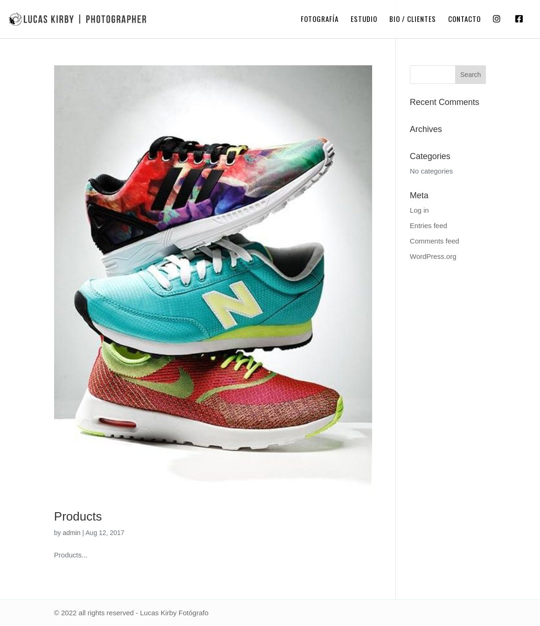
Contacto (464, 19)
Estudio (364, 19)
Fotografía (320, 19)
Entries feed (428, 226)
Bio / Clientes (412, 19)
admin (71, 532)
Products (78, 516)
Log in (419, 210)
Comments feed (434, 241)
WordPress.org (433, 256)
